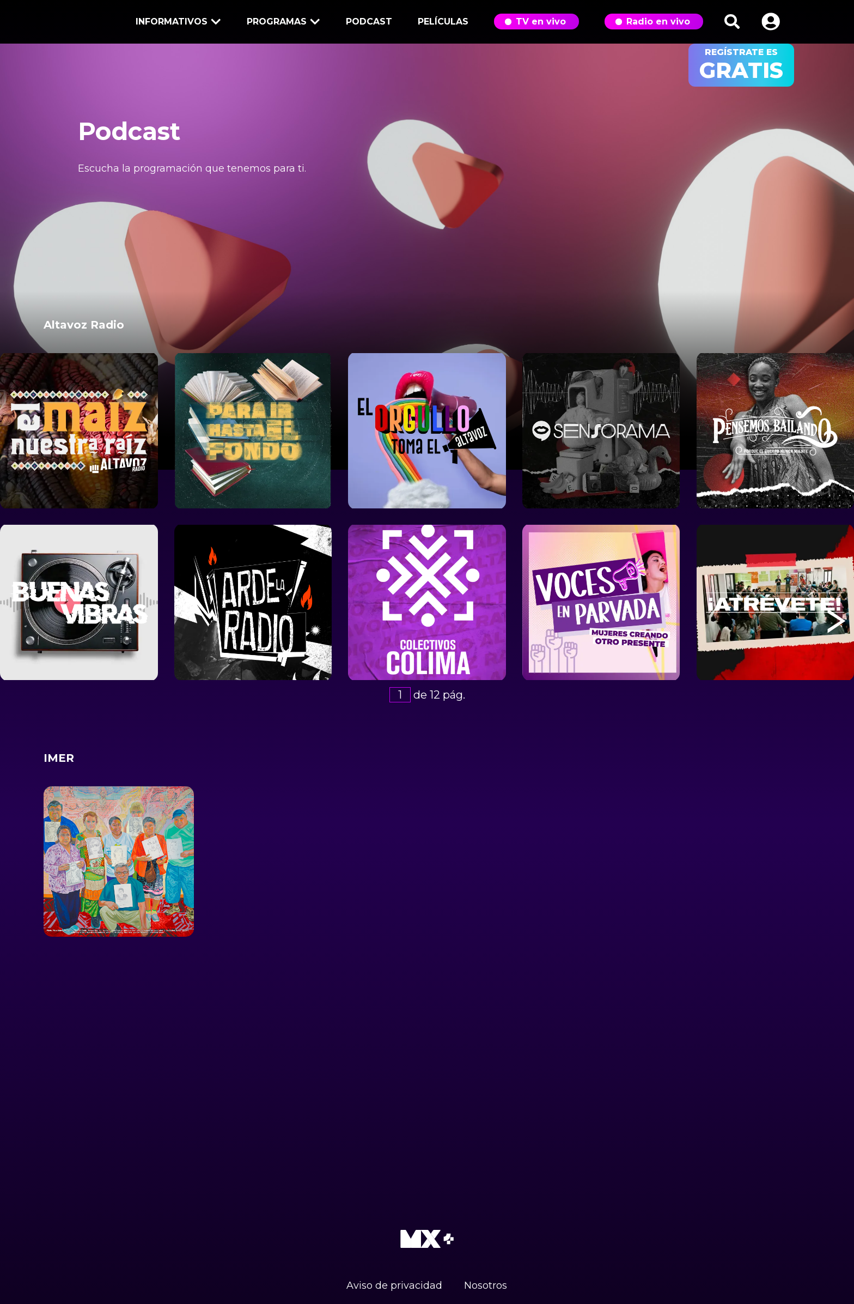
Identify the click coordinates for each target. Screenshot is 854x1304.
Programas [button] (281, 22)
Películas (443, 21)
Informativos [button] (176, 22)
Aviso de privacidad (394, 1285)
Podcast (369, 21)
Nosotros (485, 1285)
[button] (770, 22)
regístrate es (741, 65)
